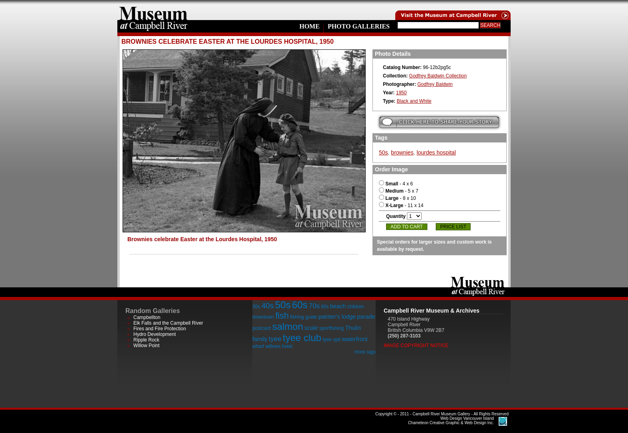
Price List (453, 227)
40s (268, 305)
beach (338, 306)
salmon (287, 326)
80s (324, 306)
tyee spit (331, 339)
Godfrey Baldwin (435, 84)
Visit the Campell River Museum (452, 10)
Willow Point (146, 345)
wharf (258, 346)
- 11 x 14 (401, 205)
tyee (275, 339)
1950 (401, 93)
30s (256, 306)
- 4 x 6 (396, 184)
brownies (402, 152)
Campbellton (146, 317)
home (153, 10)
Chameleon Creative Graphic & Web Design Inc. (451, 420)
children (355, 306)
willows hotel (279, 346)
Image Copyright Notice (416, 345)
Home (309, 26)
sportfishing (331, 328)
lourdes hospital (436, 152)
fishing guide (303, 317)
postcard (261, 328)
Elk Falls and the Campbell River (168, 323)
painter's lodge (337, 316)
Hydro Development (154, 334)
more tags (365, 352)
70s (314, 306)
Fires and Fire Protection (159, 328)
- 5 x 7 (398, 191)
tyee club (302, 337)
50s (383, 152)
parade (366, 316)
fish (282, 316)
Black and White (414, 101)
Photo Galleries (359, 26)
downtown (263, 317)
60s (300, 304)
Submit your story (439, 122)
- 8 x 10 (397, 198)
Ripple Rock (146, 340)
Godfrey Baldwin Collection (438, 76)
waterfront (354, 339)
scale (311, 328)
